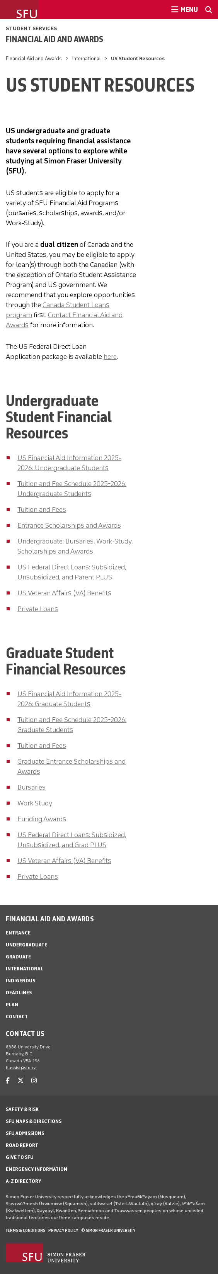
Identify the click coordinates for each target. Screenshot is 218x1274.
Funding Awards (41, 819)
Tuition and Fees (41, 509)
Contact (17, 1016)
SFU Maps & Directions (33, 1121)
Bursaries (31, 787)
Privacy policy (63, 1230)
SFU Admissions (25, 1133)
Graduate (18, 956)
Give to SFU (20, 1157)
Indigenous (20, 980)
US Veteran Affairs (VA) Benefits (64, 593)
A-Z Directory (23, 1181)
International (86, 58)
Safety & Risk (22, 1109)
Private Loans (37, 609)
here (110, 356)
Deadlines (19, 992)
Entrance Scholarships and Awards (69, 525)
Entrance (18, 932)
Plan (12, 1004)
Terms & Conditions (25, 1230)
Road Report (22, 1145)
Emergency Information (36, 1169)
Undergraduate (26, 944)
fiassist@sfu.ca (21, 1067)
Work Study (34, 803)
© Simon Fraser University (108, 1230)
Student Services (31, 28)
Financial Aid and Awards (54, 39)
